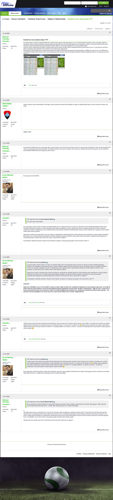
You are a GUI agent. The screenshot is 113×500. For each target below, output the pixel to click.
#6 (110, 256)
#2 (110, 99)
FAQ (59, 13)
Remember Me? (91, 6)
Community (28, 13)
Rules (65, 13)
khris (30, 85)
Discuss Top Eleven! (18, 19)
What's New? (15, 13)
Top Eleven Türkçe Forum (36, 19)
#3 (110, 142)
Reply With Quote (103, 93)
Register (106, 6)
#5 (110, 213)
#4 (110, 170)
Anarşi (30, 302)
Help (100, 6)
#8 (110, 353)
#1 (110, 32)
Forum (4, 13)
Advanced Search (106, 13)
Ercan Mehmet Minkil (35, 339)
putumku (37, 302)
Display (107, 28)
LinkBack (89, 28)
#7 (110, 318)
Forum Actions (39, 13)
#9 (110, 395)
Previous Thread (52, 444)
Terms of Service (101, 454)
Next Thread (61, 444)
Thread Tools (98, 28)
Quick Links (51, 13)
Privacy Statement (89, 454)
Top (109, 454)
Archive (79, 454)
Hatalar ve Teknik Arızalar (57, 19)
